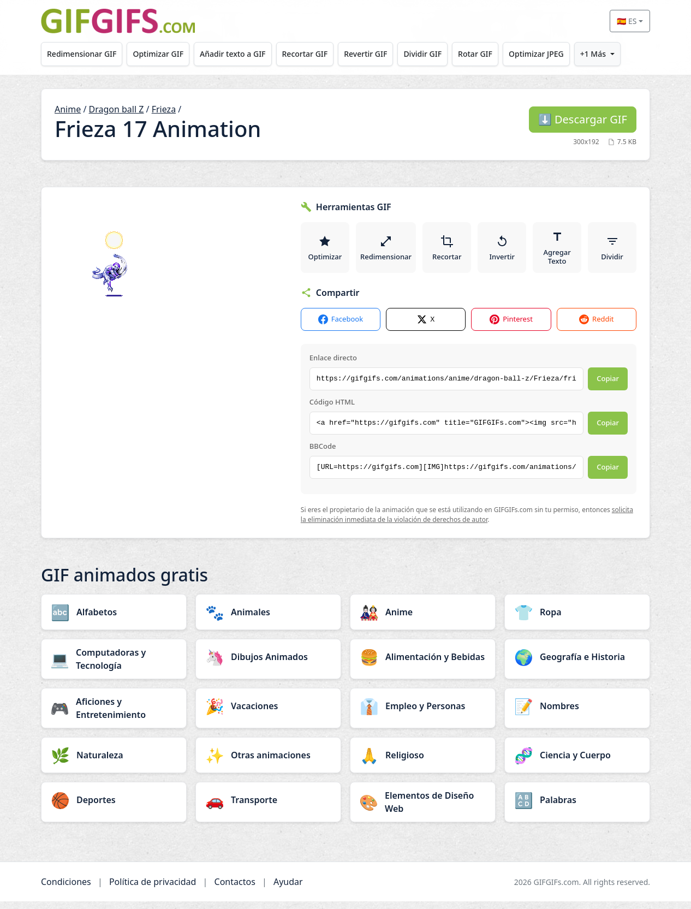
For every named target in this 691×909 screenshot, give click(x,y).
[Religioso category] (422, 762)
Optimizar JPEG (559, 54)
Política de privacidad (152, 889)
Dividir (612, 251)
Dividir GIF (439, 54)
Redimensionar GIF (83, 54)
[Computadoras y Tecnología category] (113, 666)
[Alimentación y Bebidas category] (422, 664)
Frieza (164, 109)
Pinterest (511, 327)
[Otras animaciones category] (268, 762)
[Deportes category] (113, 807)
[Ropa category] (577, 619)
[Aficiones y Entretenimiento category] (113, 715)
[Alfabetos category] (113, 619)
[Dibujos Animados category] (268, 664)
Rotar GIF (495, 54)
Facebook (340, 327)
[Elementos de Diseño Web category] (422, 809)
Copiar (608, 386)
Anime (68, 109)
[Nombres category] (577, 713)
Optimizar (325, 251)
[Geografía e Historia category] (577, 664)
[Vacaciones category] (268, 713)
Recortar (447, 251)
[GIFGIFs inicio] (118, 21)
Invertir (503, 251)
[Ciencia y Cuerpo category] (577, 762)
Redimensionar (386, 251)
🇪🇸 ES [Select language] (626, 21)
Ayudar (288, 889)
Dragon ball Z (116, 109)
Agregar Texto (557, 251)
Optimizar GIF (163, 54)
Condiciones (66, 889)
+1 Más (619, 54)
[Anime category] (422, 619)
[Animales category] (268, 619)
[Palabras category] (577, 807)
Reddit (596, 327)
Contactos (235, 889)
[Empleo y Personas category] (422, 713)
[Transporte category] (268, 807)
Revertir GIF (379, 54)
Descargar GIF (582, 119)
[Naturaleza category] (113, 762)
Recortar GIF (315, 54)
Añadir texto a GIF (240, 54)
